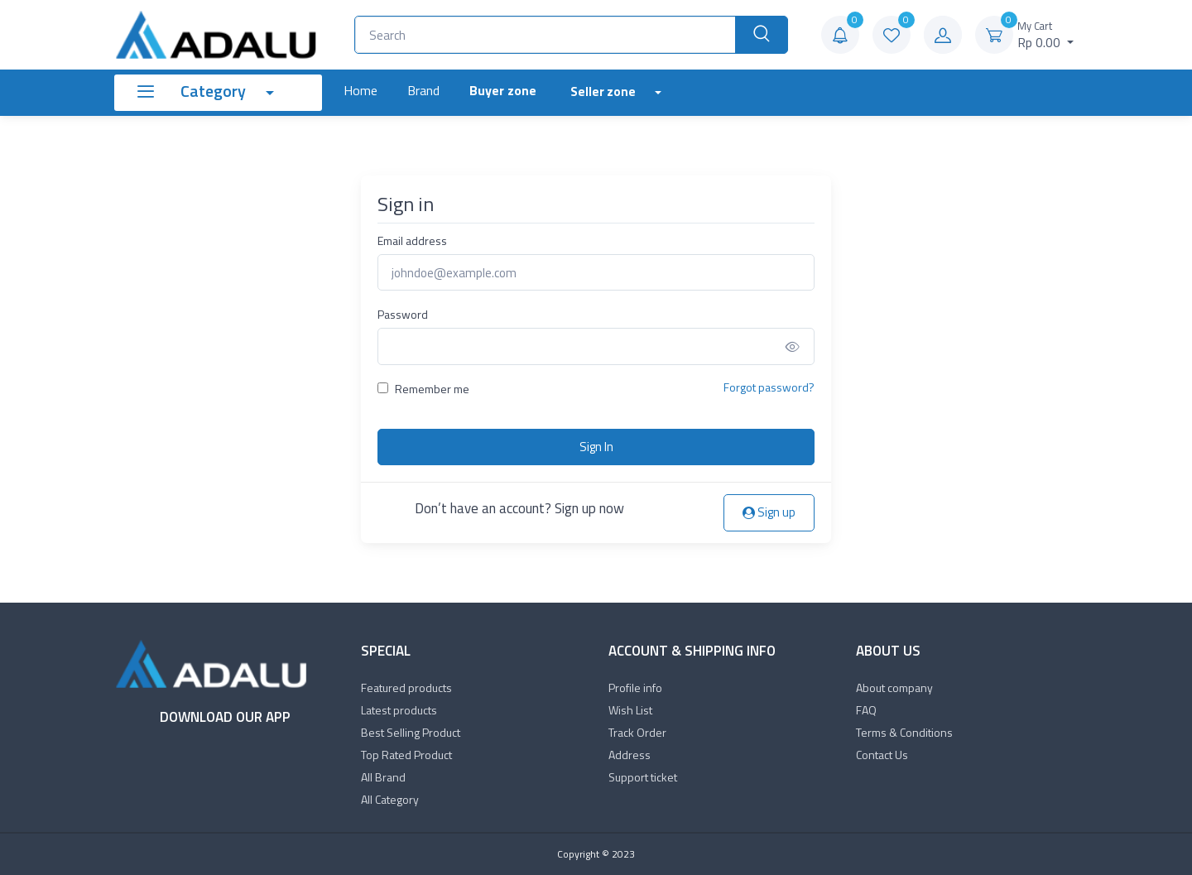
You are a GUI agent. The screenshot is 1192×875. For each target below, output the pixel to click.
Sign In (596, 446)
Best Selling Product (410, 732)
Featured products (406, 687)
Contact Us (882, 754)
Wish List (630, 710)
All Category (390, 799)
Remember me (432, 388)
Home (360, 90)
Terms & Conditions (904, 732)
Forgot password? (769, 387)
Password (402, 314)
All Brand (383, 777)
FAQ (866, 710)
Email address (412, 240)
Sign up (769, 512)
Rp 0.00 (1045, 35)
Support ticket (642, 777)
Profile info (635, 687)
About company (894, 687)
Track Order (637, 732)
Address (629, 754)
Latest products (399, 710)
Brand (423, 90)
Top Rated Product (406, 754)
